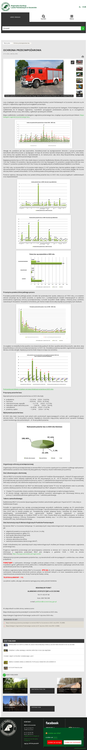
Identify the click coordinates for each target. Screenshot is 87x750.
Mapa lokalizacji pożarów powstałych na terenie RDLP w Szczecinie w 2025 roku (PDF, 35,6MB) (35, 623)
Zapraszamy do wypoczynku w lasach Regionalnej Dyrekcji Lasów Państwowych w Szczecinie (41, 644)
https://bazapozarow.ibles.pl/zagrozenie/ (27, 554)
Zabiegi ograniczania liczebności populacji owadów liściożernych (32, 662)
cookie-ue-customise (73, 742)
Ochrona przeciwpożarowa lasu (21, 43)
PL (80, 7)
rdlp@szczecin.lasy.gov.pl (31, 736)
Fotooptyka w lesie (15, 667)
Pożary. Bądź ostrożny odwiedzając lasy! (18, 656)
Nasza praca (7, 43)
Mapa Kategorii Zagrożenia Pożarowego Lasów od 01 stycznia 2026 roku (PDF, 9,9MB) (32, 626)
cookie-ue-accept (54, 742)
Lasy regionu (8, 689)
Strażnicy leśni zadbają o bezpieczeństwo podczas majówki (29, 650)
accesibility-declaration (80, 748)
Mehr (55, 737)
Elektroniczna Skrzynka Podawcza (31, 739)
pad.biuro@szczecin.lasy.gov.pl (46, 602)
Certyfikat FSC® (36, 707)
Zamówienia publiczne (38, 689)
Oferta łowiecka (9, 707)
